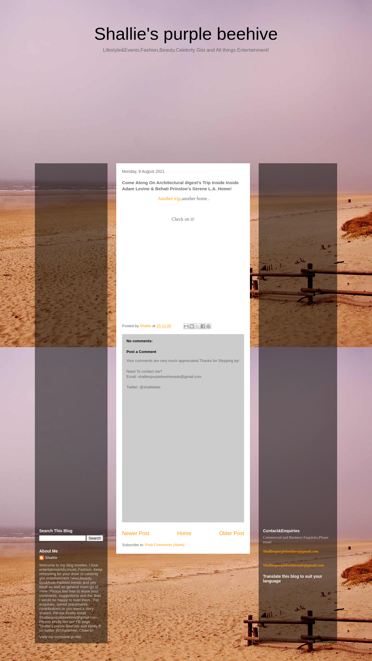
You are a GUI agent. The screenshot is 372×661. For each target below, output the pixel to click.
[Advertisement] (186, 110)
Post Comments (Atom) (165, 545)
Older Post (231, 533)
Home (184, 533)
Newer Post (135, 533)
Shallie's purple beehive (186, 34)
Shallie (51, 557)
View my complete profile (60, 637)
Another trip (169, 198)
